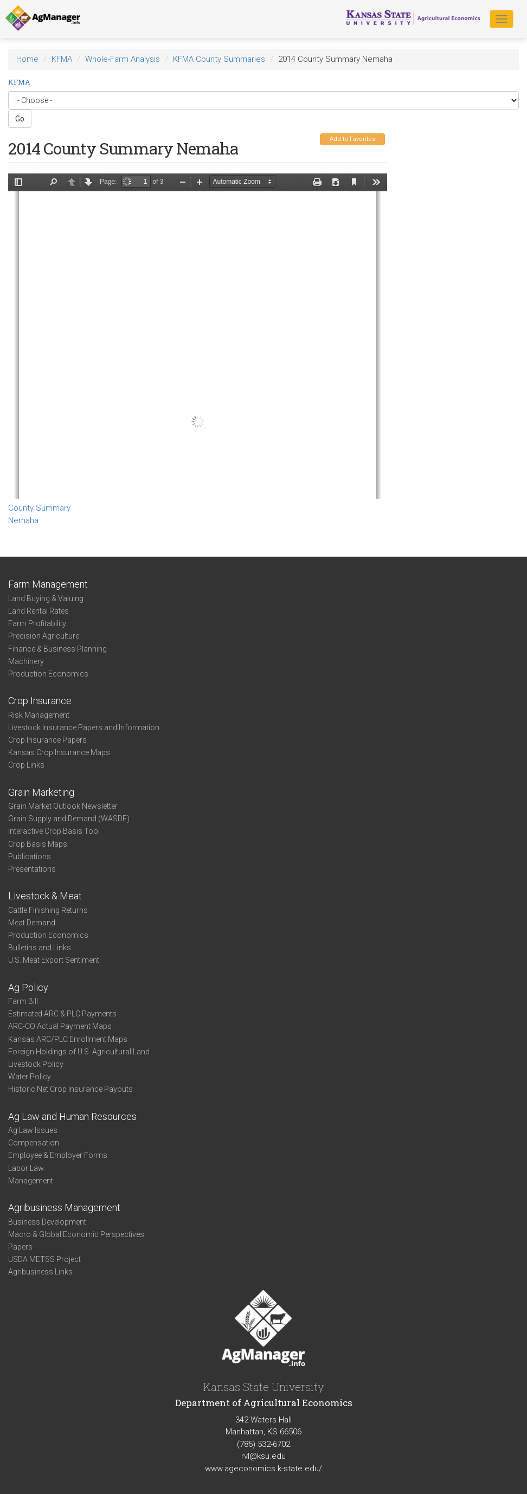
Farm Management (48, 584)
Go (19, 118)
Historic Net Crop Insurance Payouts (70, 1089)
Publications (29, 856)
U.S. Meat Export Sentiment (53, 960)
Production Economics (48, 673)
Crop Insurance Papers (47, 740)
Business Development (47, 1222)
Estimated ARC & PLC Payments (62, 1013)
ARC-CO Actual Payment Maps (60, 1026)
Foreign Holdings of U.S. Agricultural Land (79, 1051)
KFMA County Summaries (219, 59)
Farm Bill (23, 1001)
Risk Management (38, 715)
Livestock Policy (35, 1064)
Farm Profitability (37, 623)
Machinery (26, 661)
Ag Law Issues (32, 1130)
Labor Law (26, 1168)
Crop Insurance (40, 700)
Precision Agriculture (43, 636)
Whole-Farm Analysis (122, 59)
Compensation (33, 1142)
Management (30, 1180)
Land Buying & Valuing (45, 598)
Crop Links (26, 765)
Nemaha (23, 520)
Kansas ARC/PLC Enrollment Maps (67, 1039)
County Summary (39, 508)
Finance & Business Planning (57, 649)
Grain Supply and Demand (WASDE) (69, 818)
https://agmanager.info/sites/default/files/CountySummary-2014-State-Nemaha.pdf (197, 336)
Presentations (32, 869)
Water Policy (29, 1076)
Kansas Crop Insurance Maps (59, 752)
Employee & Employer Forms (57, 1155)
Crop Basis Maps (37, 844)
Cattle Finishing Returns (48, 910)
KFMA (62, 59)
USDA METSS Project (44, 1259)
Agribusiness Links (40, 1271)
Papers (20, 1246)
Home (27, 59)
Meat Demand (31, 922)
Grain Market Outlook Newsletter (63, 806)
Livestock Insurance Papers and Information (83, 727)
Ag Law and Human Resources (72, 1116)
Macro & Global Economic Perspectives (76, 1234)
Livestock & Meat (45, 895)
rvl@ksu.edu (263, 1456)
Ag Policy (28, 987)
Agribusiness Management (64, 1207)
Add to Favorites (352, 139)
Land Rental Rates (38, 611)
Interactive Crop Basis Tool (54, 831)
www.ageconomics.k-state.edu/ (263, 1468)
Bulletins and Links (39, 947)
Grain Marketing (41, 792)
